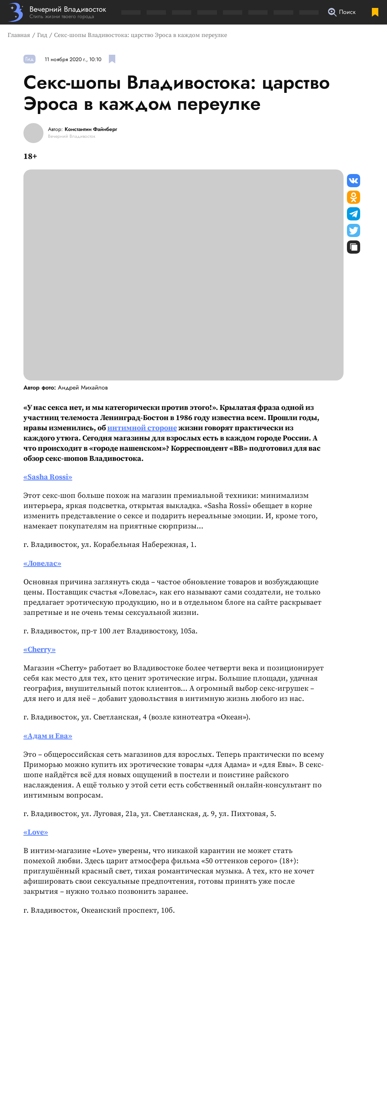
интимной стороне (142, 428)
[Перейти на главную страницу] (57, 12)
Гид (42, 35)
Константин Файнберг (91, 129)
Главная (19, 35)
